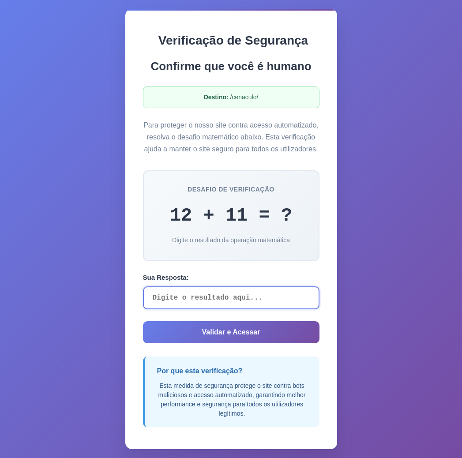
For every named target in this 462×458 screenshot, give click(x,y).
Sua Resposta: (166, 277)
